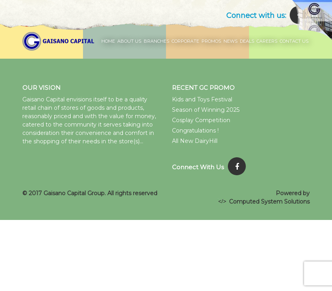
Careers (267, 41)
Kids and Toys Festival (202, 99)
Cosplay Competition (201, 120)
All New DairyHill (194, 141)
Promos (211, 41)
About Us (129, 41)
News (230, 41)
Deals (247, 41)
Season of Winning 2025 (205, 109)
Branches (156, 41)
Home (108, 41)
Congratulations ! (195, 130)
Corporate (185, 41)
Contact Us (294, 41)
